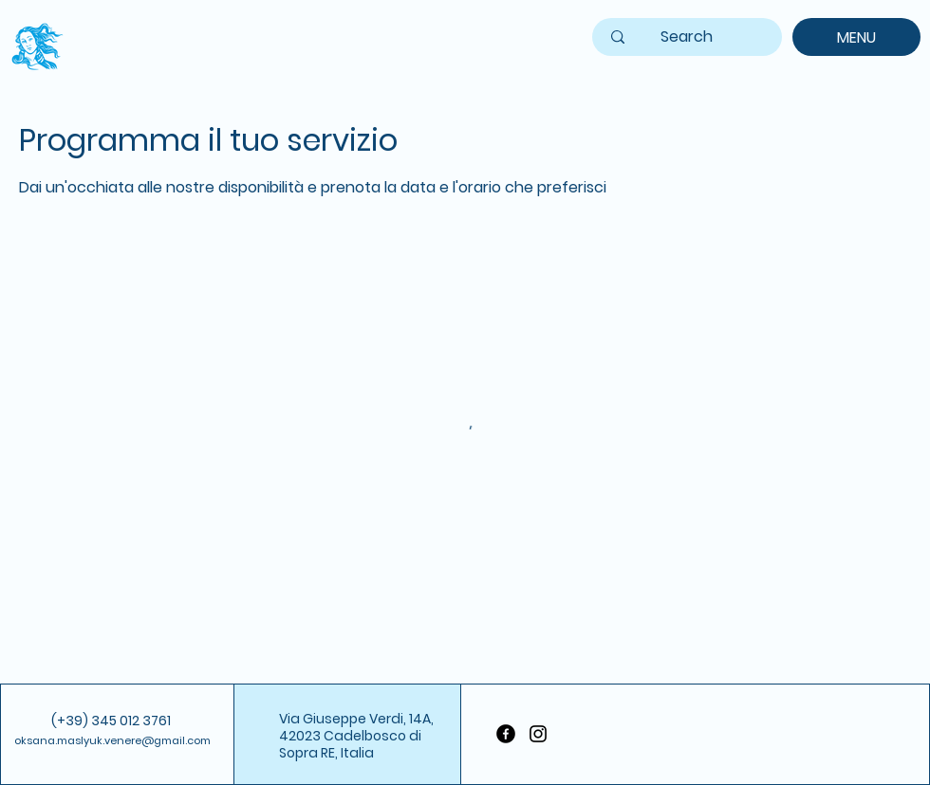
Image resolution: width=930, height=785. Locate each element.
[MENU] (856, 37)
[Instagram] (538, 733)
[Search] (686, 37)
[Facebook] (505, 733)
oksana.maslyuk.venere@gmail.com (112, 740)
